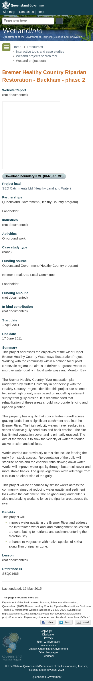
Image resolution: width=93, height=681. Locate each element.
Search (59, 21)
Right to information (48, 641)
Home (17, 47)
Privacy (48, 638)
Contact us (26, 12)
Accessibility (48, 645)
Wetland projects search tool (36, 56)
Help (41, 12)
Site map (9, 12)
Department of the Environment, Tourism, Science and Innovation (42, 37)
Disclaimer (48, 634)
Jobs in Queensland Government (48, 648)
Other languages (48, 652)
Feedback (48, 656)
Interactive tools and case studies (40, 51)
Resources (35, 47)
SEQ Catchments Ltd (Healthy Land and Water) (36, 188)
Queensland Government (46, 677)
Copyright (46, 631)
